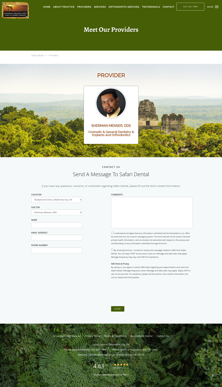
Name (34, 219)
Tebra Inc (76, 336)
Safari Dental (37, 55)
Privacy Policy (92, 336)
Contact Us (163, 336)
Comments (117, 194)
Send (117, 308)
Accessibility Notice (142, 336)
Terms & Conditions (115, 336)
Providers (53, 55)
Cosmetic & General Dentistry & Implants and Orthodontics (111, 133)
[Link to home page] (15, 10)
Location (36, 194)
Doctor (35, 207)
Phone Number (39, 245)
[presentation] (137, 292)
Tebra (125, 374)
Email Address (39, 232)
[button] (217, 7)
